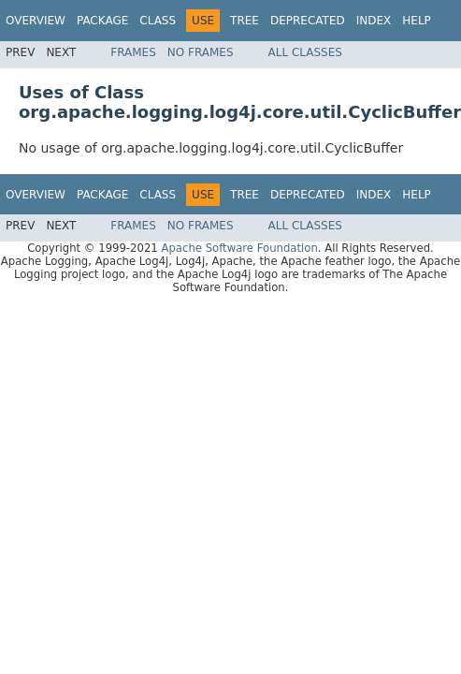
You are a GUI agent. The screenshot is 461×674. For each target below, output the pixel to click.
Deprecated (307, 20)
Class (157, 20)
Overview (35, 20)
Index (374, 20)
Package (102, 20)
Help (416, 20)
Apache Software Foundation (239, 248)
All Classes (305, 52)
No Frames (200, 52)
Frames (133, 52)
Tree (244, 20)
